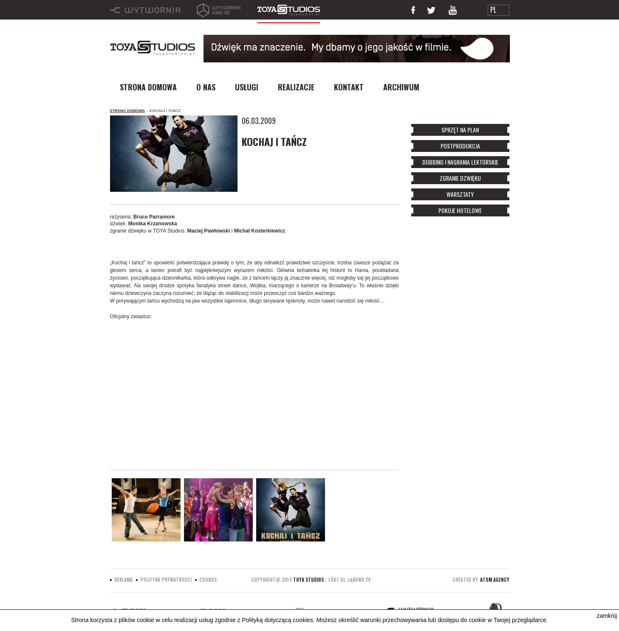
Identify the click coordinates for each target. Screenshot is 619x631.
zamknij (607, 615)
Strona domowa (127, 111)
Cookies (208, 579)
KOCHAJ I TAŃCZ (165, 111)
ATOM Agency (494, 579)
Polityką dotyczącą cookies (277, 620)
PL (493, 10)
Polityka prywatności (166, 579)
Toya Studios (308, 579)
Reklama (123, 579)
